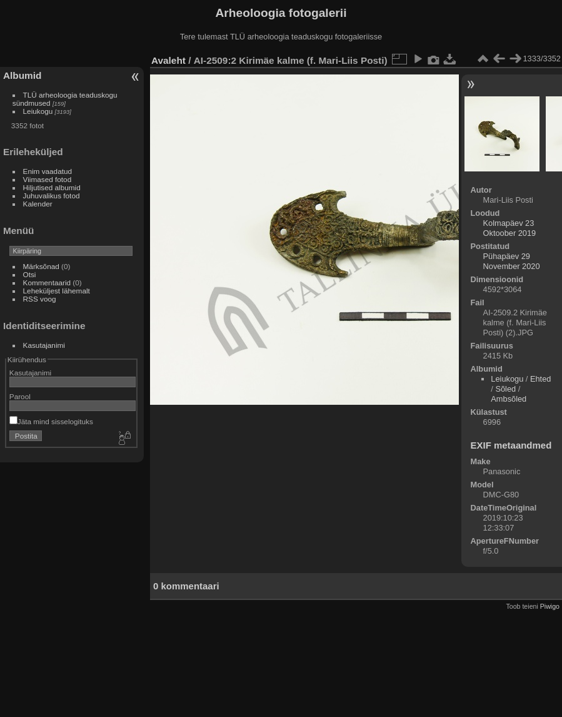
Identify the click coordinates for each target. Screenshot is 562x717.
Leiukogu (38, 111)
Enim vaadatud (48, 171)
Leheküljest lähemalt (56, 291)
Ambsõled (508, 399)
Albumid (22, 75)
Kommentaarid (47, 282)
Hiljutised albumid (52, 187)
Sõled (505, 389)
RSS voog (39, 299)
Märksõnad (41, 266)
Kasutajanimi (44, 345)
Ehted (540, 379)
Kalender (38, 204)
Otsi (29, 274)
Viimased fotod (47, 179)
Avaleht (168, 60)
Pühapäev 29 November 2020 (511, 261)
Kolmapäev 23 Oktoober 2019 (509, 228)
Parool (20, 396)
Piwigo (549, 606)
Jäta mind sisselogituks (51, 421)
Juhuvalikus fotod (51, 195)
